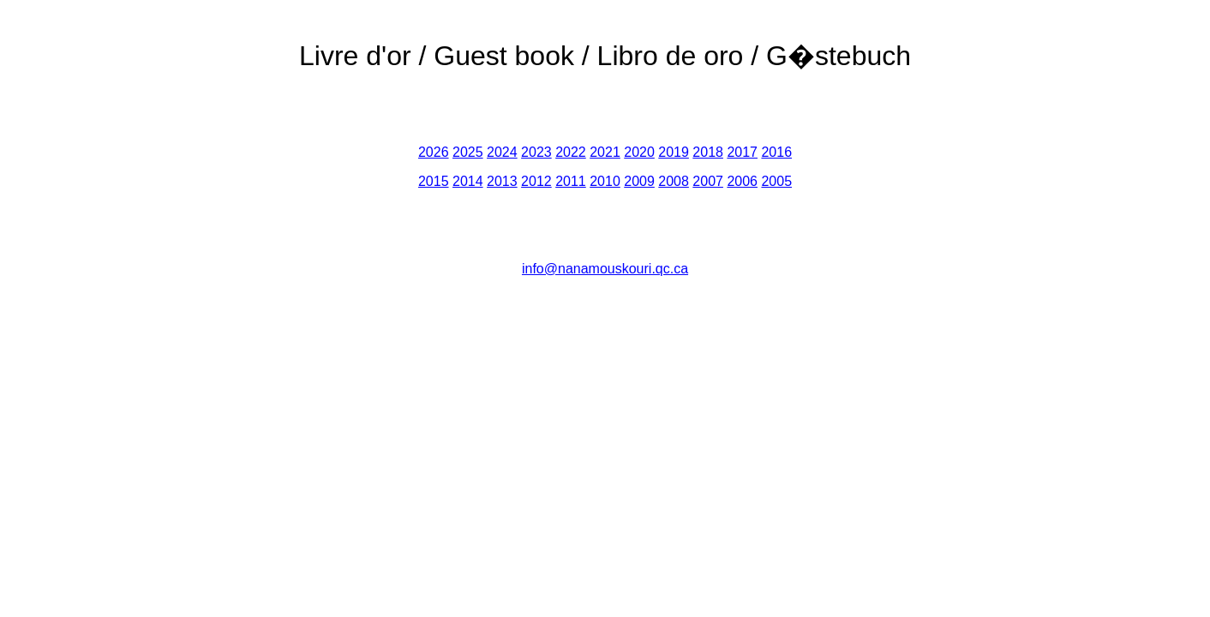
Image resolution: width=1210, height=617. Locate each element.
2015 (433, 181)
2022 (570, 152)
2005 (776, 181)
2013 (502, 181)
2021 (605, 152)
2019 (673, 152)
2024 (502, 152)
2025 (467, 152)
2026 (433, 152)
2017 (742, 152)
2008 (673, 181)
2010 (605, 181)
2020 (639, 152)
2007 (707, 181)
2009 (639, 181)
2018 (707, 152)
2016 (776, 152)
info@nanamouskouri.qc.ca (605, 268)
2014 (467, 181)
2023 (536, 152)
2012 (536, 181)
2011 (570, 181)
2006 (742, 181)
